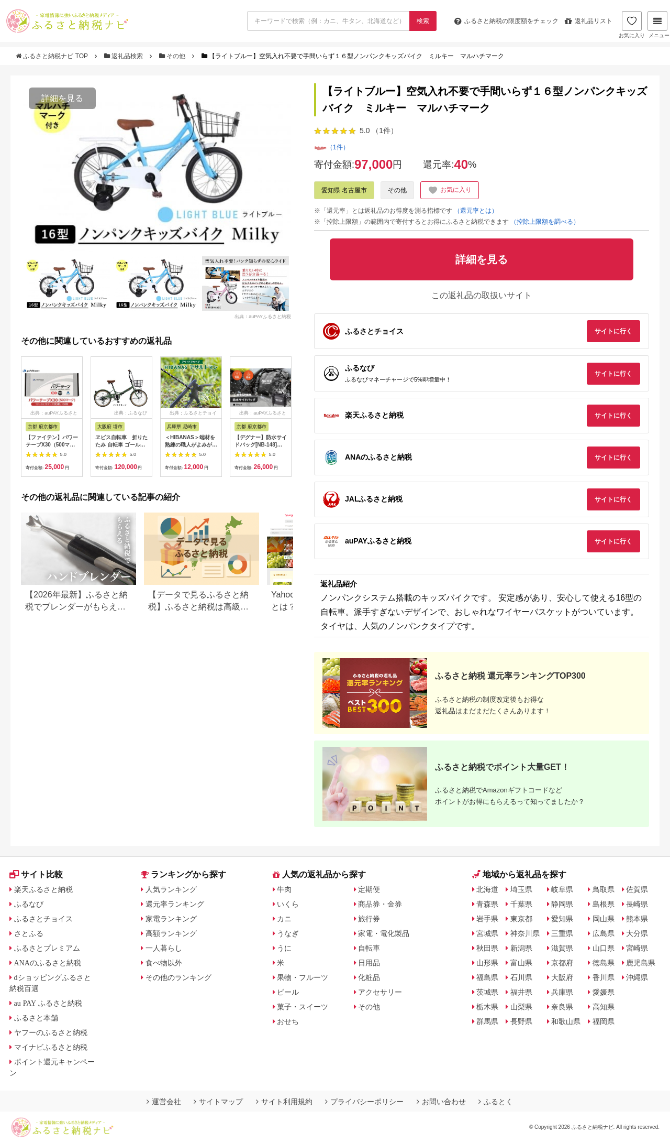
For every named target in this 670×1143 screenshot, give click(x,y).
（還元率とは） (476, 210)
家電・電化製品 (383, 933)
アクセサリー (380, 992)
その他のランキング (178, 977)
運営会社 (164, 1101)
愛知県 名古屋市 (344, 190)
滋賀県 (562, 948)
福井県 (521, 992)
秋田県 (487, 948)
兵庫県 (562, 992)
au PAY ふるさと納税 (48, 1003)
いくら (288, 904)
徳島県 (604, 962)
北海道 (487, 889)
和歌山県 (565, 1021)
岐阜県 (562, 889)
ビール (288, 992)
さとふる (28, 933)
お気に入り (632, 24)
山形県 (487, 962)
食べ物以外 (164, 962)
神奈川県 (525, 933)
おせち (288, 1021)
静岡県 (562, 904)
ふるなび (28, 904)
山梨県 (521, 1006)
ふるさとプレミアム (47, 948)
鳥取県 (604, 889)
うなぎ (288, 933)
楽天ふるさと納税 (43, 889)
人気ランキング (171, 889)
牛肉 (284, 889)
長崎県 (637, 904)
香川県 (604, 977)
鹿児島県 (640, 962)
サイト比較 (36, 874)
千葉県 (521, 904)
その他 (173, 56)
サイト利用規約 (284, 1101)
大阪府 (562, 977)
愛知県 (562, 918)
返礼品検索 (124, 56)
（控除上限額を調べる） (544, 221)
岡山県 (604, 918)
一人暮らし (164, 948)
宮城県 (487, 933)
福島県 (487, 977)
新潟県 (521, 948)
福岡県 (604, 1021)
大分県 (637, 933)
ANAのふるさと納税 (47, 962)
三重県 (562, 933)
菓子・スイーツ (302, 1006)
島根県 (604, 904)
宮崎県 (637, 948)
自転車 (369, 948)
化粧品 (369, 977)
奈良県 (562, 1006)
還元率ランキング (175, 904)
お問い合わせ (441, 1101)
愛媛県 (604, 992)
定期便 (369, 889)
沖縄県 (637, 977)
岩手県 (487, 918)
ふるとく (495, 1101)
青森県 (487, 904)
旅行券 (369, 918)
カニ (284, 918)
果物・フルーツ (302, 977)
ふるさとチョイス (43, 918)
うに (284, 948)
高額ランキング (171, 933)
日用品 (369, 962)
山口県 (604, 948)
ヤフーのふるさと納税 (50, 1032)
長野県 (521, 1021)
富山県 (521, 962)
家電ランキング (171, 918)
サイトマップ (218, 1101)
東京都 (521, 918)
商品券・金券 (380, 904)
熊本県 (637, 918)
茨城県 (487, 992)
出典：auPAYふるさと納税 (262, 316)
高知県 (604, 1006)
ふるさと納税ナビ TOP (53, 56)
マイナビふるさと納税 (50, 1047)
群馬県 (487, 1021)
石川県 (521, 977)
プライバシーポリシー (364, 1101)
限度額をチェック (506, 21)
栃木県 (487, 1006)
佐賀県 (637, 889)
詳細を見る (62, 98)
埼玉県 (521, 889)
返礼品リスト (588, 21)
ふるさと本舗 (36, 1017)
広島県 (604, 933)
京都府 (562, 962)
